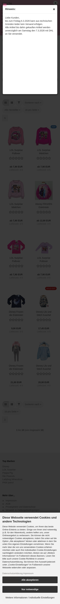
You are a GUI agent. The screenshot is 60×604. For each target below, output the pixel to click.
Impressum (28, 573)
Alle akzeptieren (30, 580)
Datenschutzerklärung (12, 573)
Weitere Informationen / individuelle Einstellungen (29, 597)
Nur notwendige (30, 589)
